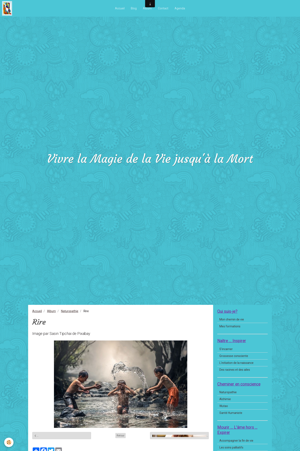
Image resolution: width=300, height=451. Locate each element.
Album (147, 8)
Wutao (223, 406)
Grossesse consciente (233, 356)
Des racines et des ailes (234, 369)
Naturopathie (69, 311)
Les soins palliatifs (231, 447)
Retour (120, 435)
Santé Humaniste (230, 413)
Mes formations (229, 326)
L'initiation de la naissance (236, 362)
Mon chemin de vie (231, 319)
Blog (134, 8)
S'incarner (226, 349)
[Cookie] (9, 442)
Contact (163, 8)
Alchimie (225, 399)
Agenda (180, 8)
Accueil (120, 8)
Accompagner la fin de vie (236, 440)
